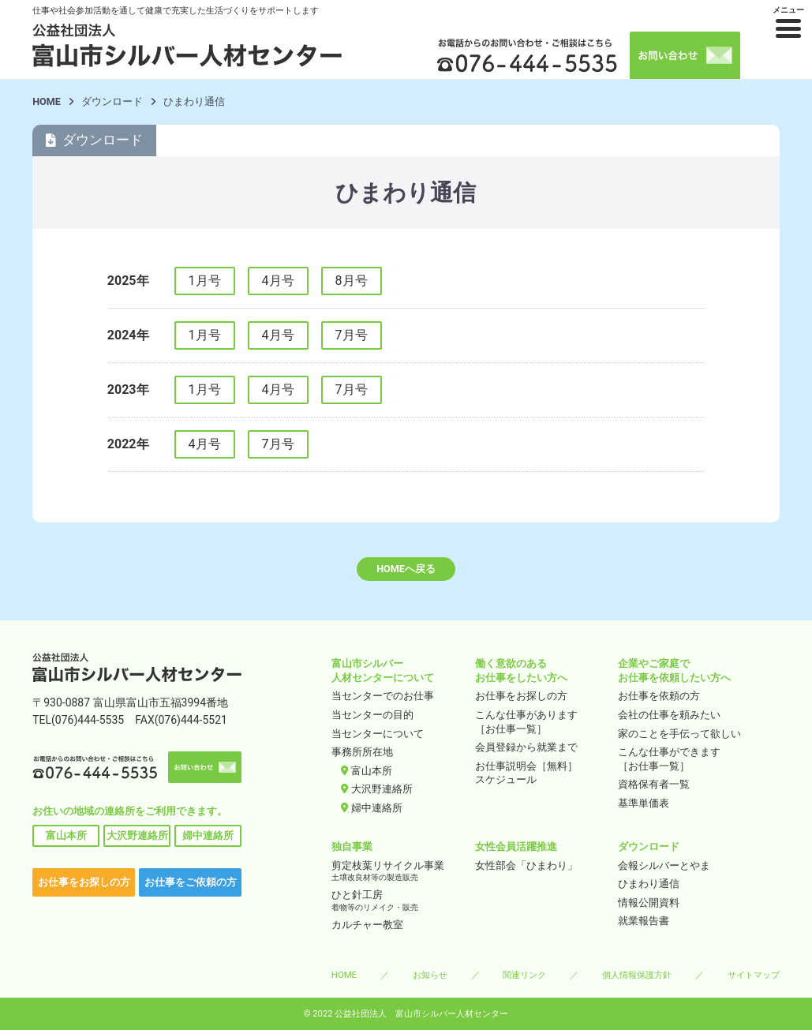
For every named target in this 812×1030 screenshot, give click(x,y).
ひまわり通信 (648, 884)
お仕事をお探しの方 (84, 882)
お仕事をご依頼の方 (190, 882)
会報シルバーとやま (664, 865)
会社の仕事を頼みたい (669, 715)
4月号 (278, 280)
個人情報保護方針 (637, 974)
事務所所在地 (362, 752)
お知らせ (430, 974)
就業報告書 (643, 921)
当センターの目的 (372, 715)
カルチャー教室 (367, 925)
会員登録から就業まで (526, 747)
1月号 (205, 280)
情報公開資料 (648, 902)
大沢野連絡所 (137, 835)
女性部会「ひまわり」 (526, 865)
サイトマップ (754, 974)
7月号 (351, 335)
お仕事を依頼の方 (659, 696)
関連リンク (524, 974)
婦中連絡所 (208, 835)
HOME (46, 101)
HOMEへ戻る (406, 569)
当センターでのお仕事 (382, 696)
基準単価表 (643, 803)
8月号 (351, 280)
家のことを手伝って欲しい (679, 734)
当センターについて (377, 734)
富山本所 (66, 835)
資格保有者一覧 (654, 784)
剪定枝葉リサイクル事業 (398, 872)
